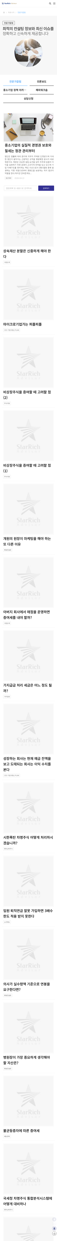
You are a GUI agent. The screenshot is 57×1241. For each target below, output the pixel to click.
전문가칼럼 (22, 12)
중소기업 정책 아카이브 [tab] (15, 90)
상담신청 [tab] (28, 98)
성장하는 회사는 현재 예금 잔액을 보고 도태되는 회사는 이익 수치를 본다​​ (27, 764)
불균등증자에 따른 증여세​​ (21, 1130)
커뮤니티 (11, 12)
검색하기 (46, 188)
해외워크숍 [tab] (42, 90)
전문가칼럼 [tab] (15, 81)
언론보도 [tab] (41, 81)
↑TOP (54, 1233)
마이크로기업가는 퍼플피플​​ (22, 324)
